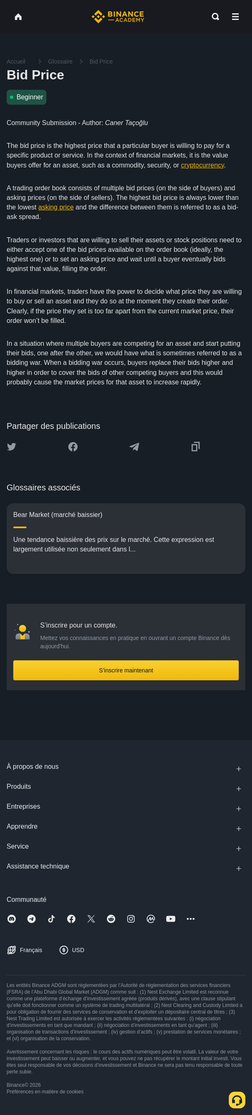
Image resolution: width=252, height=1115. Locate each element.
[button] (235, 17)
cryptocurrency (202, 165)
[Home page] (118, 16)
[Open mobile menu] (235, 16)
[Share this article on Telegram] (134, 447)
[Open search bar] (213, 16)
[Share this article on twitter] (12, 447)
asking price (55, 207)
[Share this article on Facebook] (73, 447)
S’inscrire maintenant (126, 670)
